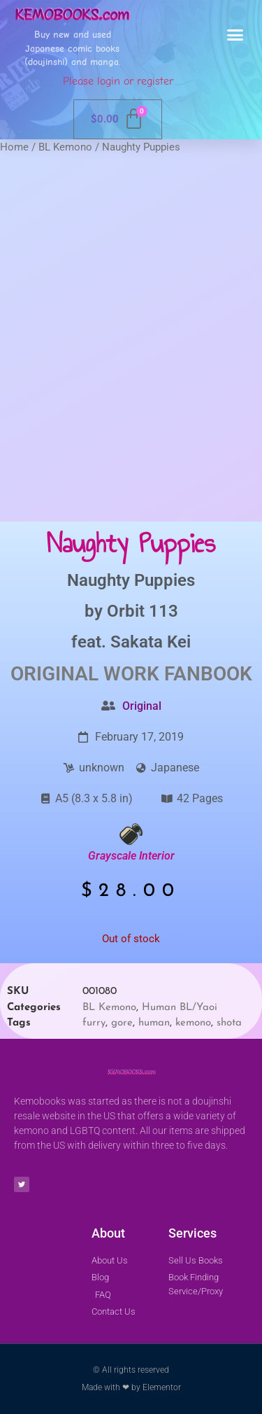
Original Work (84, 673)
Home (14, 147)
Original (141, 706)
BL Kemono (65, 147)
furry (93, 1023)
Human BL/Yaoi (179, 1007)
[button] (235, 35)
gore (122, 1023)
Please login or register (118, 81)
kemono (193, 1023)
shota (229, 1023)
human (154, 1023)
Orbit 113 (142, 611)
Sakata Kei (150, 642)
